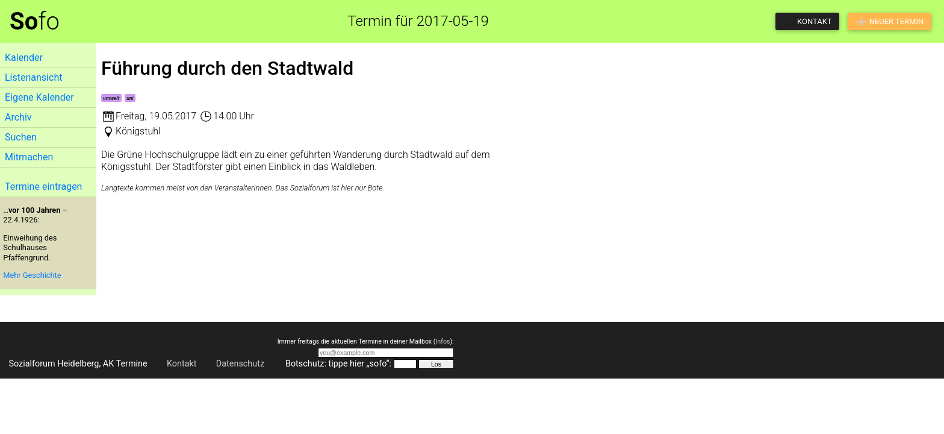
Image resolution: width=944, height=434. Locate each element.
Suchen (21, 137)
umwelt (111, 98)
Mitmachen (29, 157)
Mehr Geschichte (32, 275)
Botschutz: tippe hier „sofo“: (338, 364)
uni (129, 98)
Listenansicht (33, 77)
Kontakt (182, 364)
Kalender (24, 57)
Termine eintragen (43, 186)
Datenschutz (240, 364)
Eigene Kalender (39, 97)
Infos (442, 341)
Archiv (18, 117)
